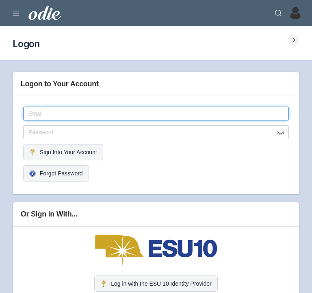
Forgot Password (56, 173)
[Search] (278, 13)
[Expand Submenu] (293, 40)
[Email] (156, 113)
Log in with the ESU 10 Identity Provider (155, 283)
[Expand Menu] (16, 13)
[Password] (156, 132)
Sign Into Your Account (63, 152)
